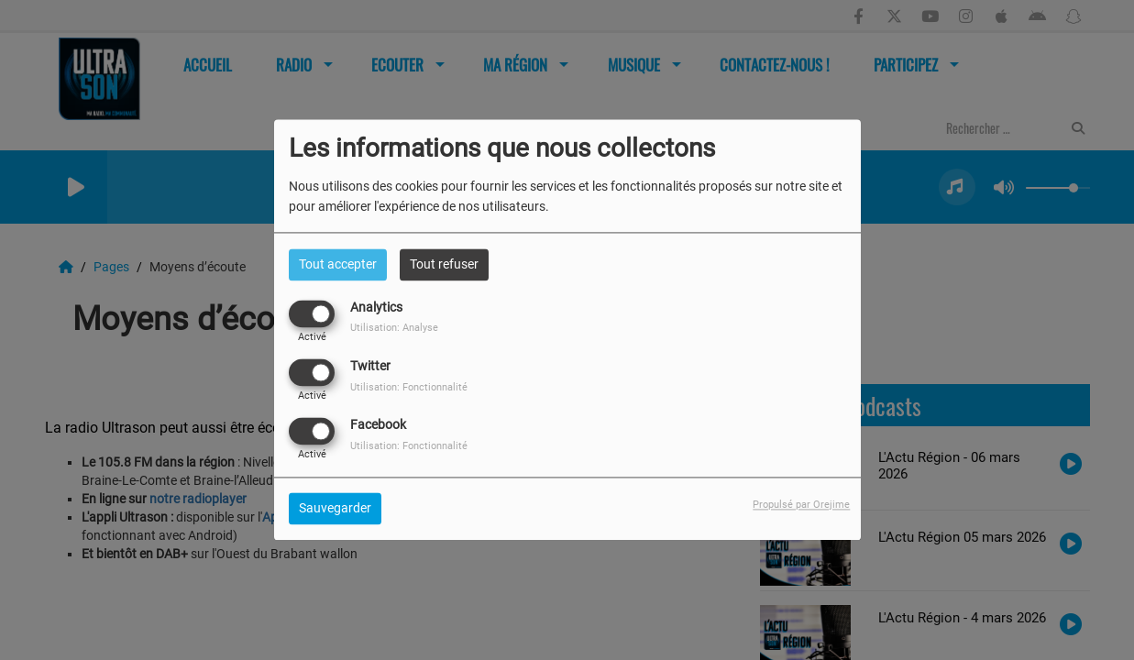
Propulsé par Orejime (801, 506)
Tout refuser (444, 264)
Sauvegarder (335, 508)
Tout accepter (338, 264)
